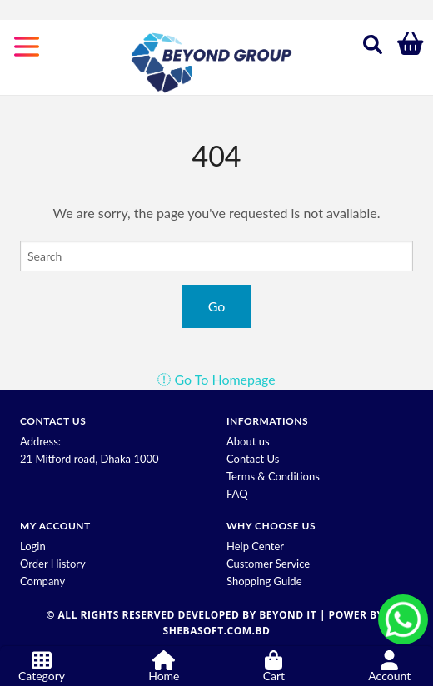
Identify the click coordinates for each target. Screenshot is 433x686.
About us (248, 441)
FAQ (237, 493)
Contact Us (252, 458)
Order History (53, 563)
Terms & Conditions (273, 476)
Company (42, 581)
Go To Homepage (216, 379)
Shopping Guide (264, 581)
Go (217, 306)
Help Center (255, 546)
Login (33, 546)
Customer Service (268, 563)
